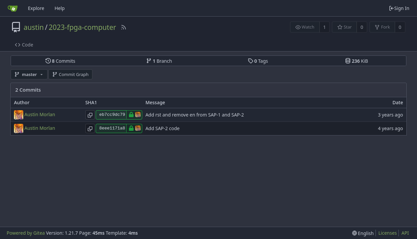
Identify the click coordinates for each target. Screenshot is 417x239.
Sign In (399, 8)
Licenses (387, 233)
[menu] (363, 233)
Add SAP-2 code (163, 128)
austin (34, 27)
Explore (36, 8)
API (405, 233)
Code (24, 44)
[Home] (12, 8)
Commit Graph (70, 74)
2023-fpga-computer (82, 27)
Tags (258, 61)
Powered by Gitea (26, 233)
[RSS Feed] (124, 27)
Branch (159, 61)
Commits (60, 61)
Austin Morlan (40, 114)
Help (59, 8)
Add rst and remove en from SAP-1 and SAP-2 (195, 115)
